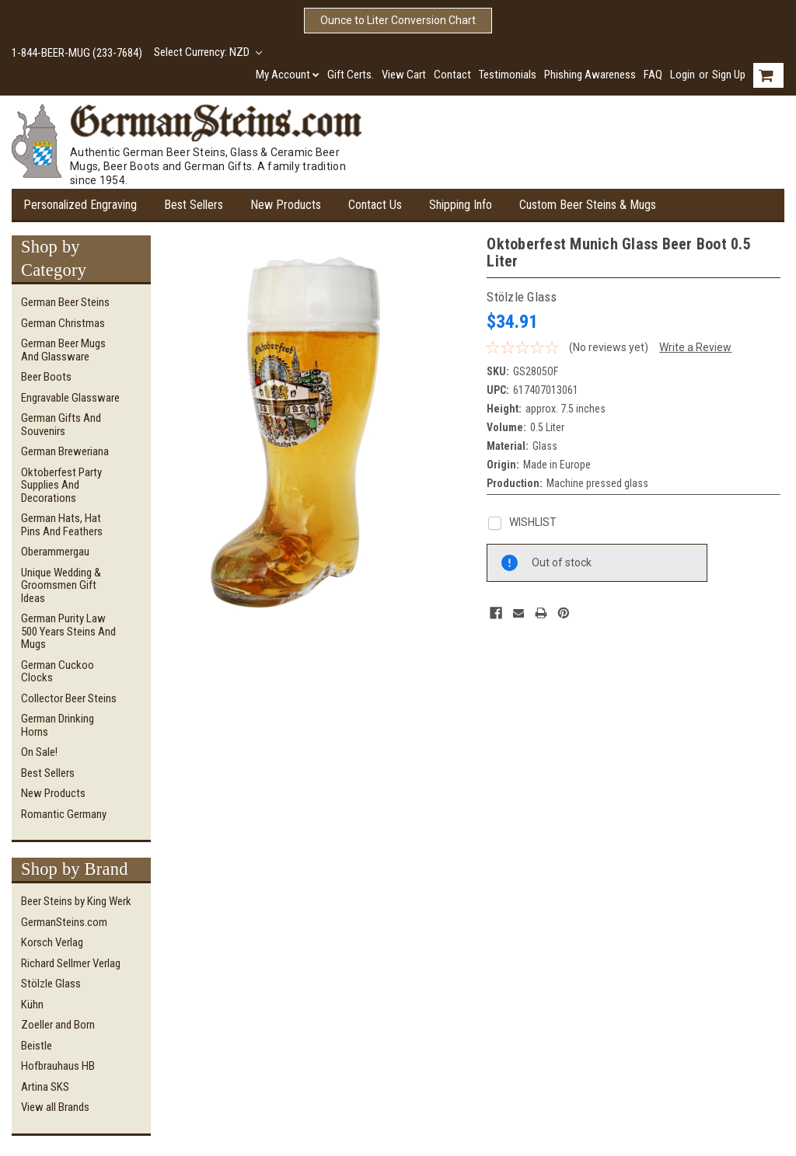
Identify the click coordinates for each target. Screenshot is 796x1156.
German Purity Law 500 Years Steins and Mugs (68, 631)
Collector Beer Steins (69, 698)
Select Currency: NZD (208, 52)
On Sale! (39, 752)
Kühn (32, 1005)
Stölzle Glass (51, 984)
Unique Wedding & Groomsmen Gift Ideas (61, 585)
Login (682, 75)
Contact (452, 75)
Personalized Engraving (80, 204)
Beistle (36, 1046)
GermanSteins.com (64, 922)
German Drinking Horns (57, 725)
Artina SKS (45, 1087)
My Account (287, 75)
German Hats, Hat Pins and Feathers (62, 524)
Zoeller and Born (58, 1025)
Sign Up (728, 75)
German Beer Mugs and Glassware (63, 350)
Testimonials (507, 75)
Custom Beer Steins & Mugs (587, 204)
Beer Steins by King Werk (76, 901)
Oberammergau (55, 552)
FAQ (653, 75)
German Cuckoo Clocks (57, 671)
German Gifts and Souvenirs (61, 424)
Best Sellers (193, 204)
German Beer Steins (65, 302)
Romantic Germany (63, 814)
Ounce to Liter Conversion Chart (398, 20)
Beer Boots (46, 377)
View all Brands (55, 1107)
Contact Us (375, 204)
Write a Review (695, 347)
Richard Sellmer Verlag (70, 963)
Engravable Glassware (70, 398)
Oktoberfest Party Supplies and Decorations (61, 485)
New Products (285, 204)
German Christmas (63, 323)
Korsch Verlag (52, 942)
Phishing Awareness (590, 75)
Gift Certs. (350, 75)
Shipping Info (460, 204)
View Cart (404, 75)
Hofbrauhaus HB (58, 1066)
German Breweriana (65, 451)
